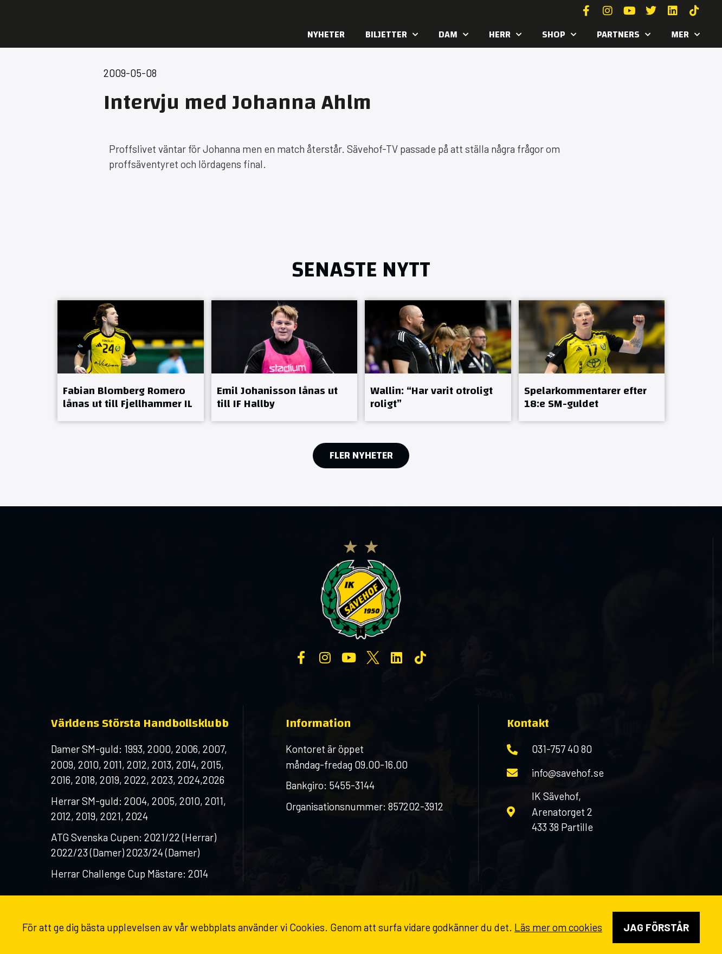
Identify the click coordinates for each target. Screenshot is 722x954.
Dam (453, 34)
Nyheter (326, 34)
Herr (505, 34)
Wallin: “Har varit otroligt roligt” (431, 397)
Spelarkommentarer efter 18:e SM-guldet (585, 397)
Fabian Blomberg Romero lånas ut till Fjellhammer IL (127, 397)
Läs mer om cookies (558, 927)
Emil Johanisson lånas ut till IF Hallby (277, 397)
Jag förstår (656, 927)
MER (685, 34)
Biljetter (391, 34)
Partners (623, 34)
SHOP (559, 34)
